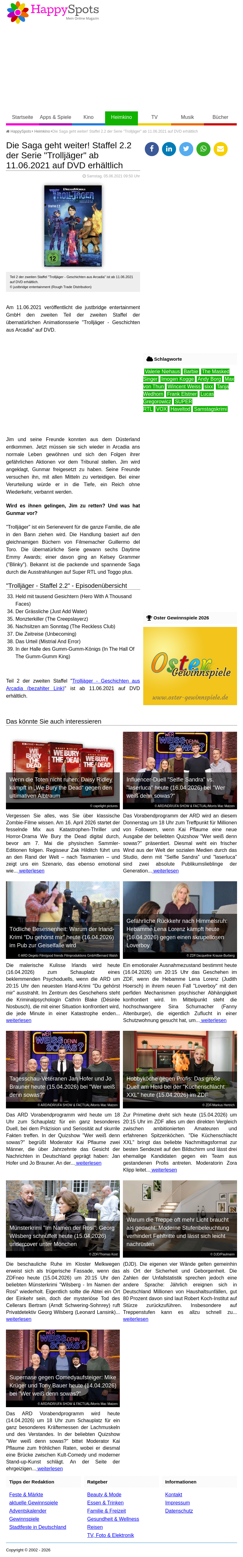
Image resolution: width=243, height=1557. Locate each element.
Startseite (22, 117)
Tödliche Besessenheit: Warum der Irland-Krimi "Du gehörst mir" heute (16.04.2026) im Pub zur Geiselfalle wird (61, 937)
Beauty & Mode (104, 1494)
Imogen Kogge (177, 379)
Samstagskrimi (210, 409)
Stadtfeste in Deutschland (37, 1527)
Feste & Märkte (26, 1494)
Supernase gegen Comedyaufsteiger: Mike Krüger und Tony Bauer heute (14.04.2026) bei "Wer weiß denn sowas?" (62, 1385)
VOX (161, 409)
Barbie (191, 371)
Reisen (95, 1527)
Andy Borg (209, 379)
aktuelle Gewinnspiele (33, 1502)
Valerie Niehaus (162, 371)
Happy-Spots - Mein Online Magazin (53, 12)
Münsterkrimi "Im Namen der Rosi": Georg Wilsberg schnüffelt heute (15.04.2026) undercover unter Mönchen (61, 1236)
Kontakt (173, 1494)
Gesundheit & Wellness (113, 1519)
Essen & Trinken (105, 1502)
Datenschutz (179, 1511)
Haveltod (180, 409)
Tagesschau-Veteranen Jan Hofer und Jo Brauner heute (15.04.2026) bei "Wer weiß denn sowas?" (62, 1087)
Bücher (220, 117)
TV (154, 117)
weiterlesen (31, 870)
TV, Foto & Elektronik (110, 1535)
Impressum (177, 1502)
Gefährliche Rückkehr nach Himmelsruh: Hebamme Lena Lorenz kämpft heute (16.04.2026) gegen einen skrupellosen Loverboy (176, 933)
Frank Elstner (182, 394)
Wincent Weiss (184, 386)
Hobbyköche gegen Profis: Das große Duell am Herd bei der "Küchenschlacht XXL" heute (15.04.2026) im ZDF (175, 1087)
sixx (209, 386)
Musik (187, 117)
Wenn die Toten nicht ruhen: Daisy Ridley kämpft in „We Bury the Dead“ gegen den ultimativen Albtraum (60, 787)
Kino (89, 117)
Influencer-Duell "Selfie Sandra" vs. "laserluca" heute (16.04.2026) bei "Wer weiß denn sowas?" (175, 787)
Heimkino (121, 117)
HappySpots (18, 131)
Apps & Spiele (55, 117)
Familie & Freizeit (106, 1511)
